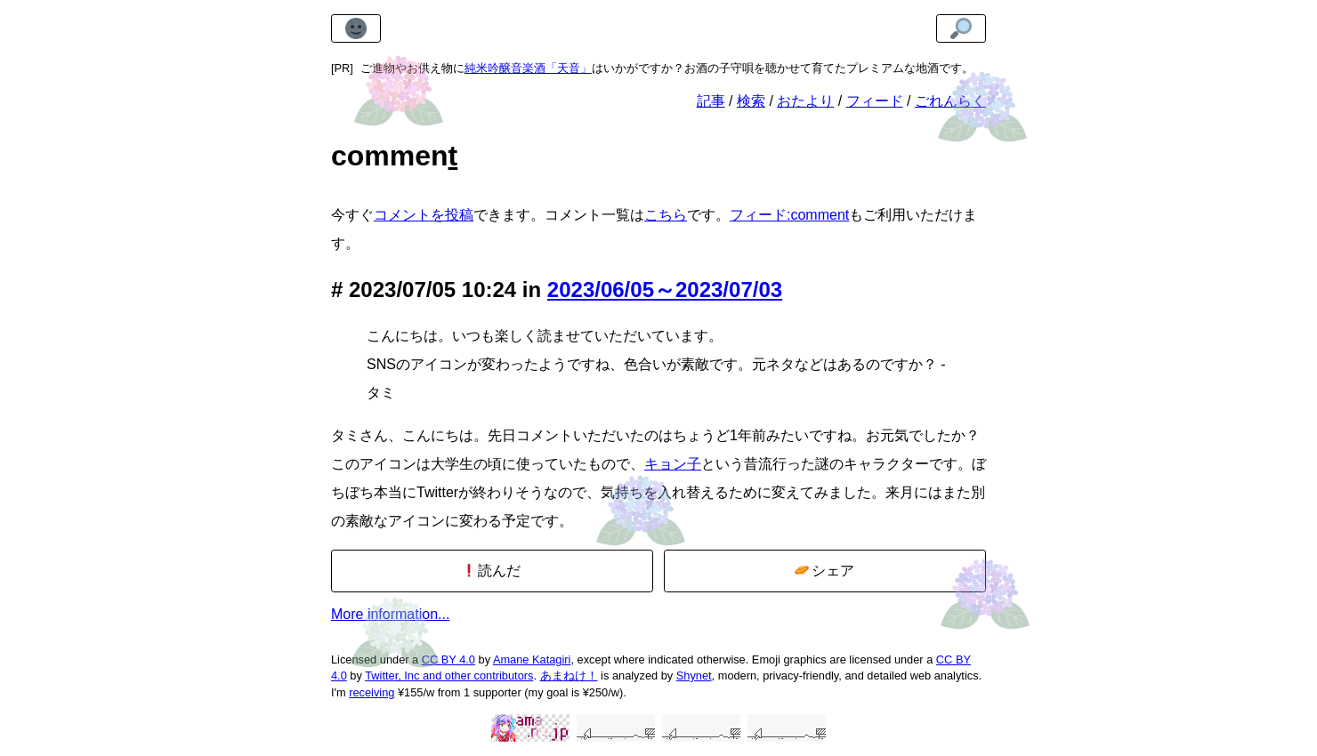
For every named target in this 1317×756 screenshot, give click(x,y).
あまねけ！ (569, 675)
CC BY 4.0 (448, 659)
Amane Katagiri (532, 659)
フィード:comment (789, 214)
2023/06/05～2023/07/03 (664, 289)
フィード (874, 101)
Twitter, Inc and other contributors (449, 675)
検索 (751, 101)
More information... (390, 614)
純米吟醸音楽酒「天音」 (528, 68)
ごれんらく (950, 101)
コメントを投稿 (423, 214)
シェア (824, 570)
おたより (805, 101)
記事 (711, 101)
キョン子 (672, 463)
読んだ (491, 570)
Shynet (694, 675)
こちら (665, 214)
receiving (371, 692)
